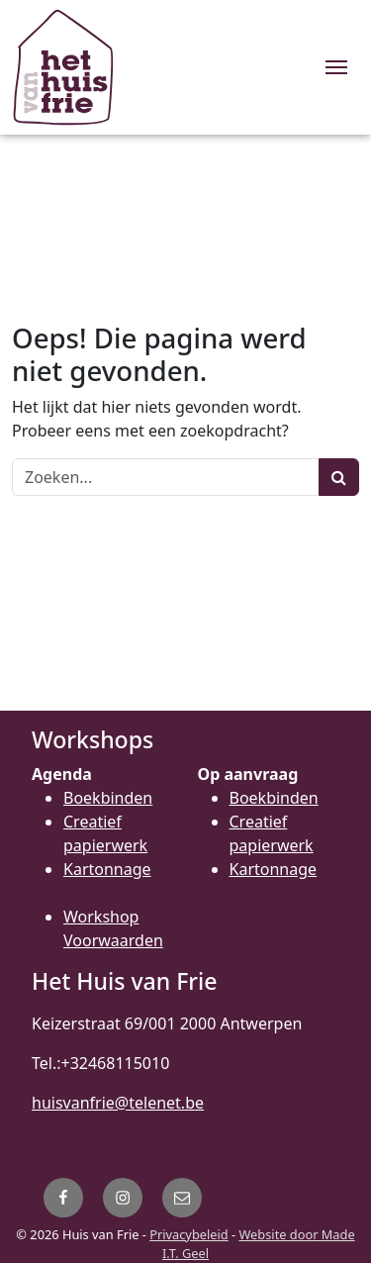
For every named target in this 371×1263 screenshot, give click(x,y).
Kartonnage (107, 869)
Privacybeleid (188, 1234)
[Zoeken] (166, 477)
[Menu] (336, 67)
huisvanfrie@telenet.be (118, 1103)
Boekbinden (107, 798)
